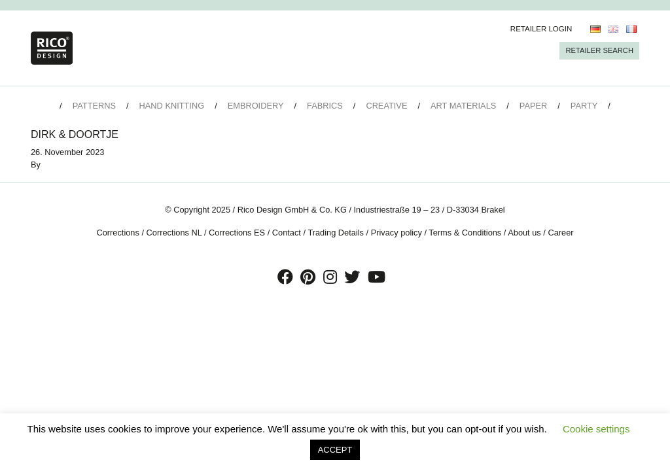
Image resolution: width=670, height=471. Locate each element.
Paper (533, 106)
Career (560, 232)
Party (584, 106)
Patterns (94, 106)
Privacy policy (396, 232)
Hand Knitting (172, 106)
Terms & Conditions (465, 232)
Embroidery (256, 106)
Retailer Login (541, 29)
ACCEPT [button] (335, 450)
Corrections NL (174, 232)
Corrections (117, 232)
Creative (386, 106)
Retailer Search (599, 50)
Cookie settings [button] (596, 428)
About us (524, 232)
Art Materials (463, 106)
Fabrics (325, 106)
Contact (286, 232)
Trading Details (336, 232)
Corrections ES (237, 232)
